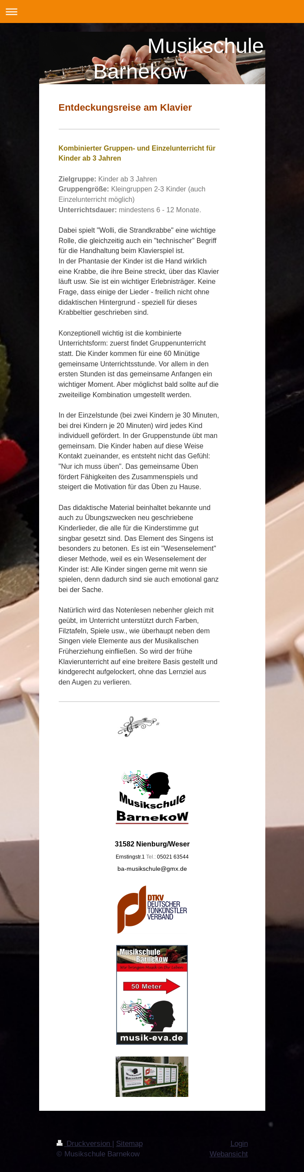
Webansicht (229, 1154)
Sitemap (129, 1143)
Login (239, 1143)
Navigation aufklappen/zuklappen (152, 11)
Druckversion (84, 1143)
